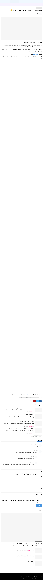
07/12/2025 (26, 550)
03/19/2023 (36, 14)
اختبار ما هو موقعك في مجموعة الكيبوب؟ (27, 421)
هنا (27, 394)
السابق (40, 436)
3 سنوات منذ (33, 444)
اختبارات (36, 397)
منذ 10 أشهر (28, 411)
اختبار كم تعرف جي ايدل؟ (29, 414)
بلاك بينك (35, 54)
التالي (36, 436)
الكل (2, 510)
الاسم (40, 488)
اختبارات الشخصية (38, 541)
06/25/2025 (26, 562)
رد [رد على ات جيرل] (33, 467)
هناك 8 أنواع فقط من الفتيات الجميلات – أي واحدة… (25, 554)
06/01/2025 (25, 556)
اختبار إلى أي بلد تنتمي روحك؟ (28, 548)
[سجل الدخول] (21, 2)
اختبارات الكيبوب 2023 (30, 397)
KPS (37, 13)
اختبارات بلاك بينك (22, 397)
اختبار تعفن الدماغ (31, 560)
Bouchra (30, 426)
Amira (29, 550)
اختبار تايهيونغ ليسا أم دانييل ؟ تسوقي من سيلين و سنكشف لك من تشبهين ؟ (21, 428)
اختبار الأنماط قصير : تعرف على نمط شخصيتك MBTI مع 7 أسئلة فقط (27, 543)
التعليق (40, 476)
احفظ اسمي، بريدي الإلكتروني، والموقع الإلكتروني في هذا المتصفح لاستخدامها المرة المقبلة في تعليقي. (21, 500)
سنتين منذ (28, 462)
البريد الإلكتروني (38, 494)
